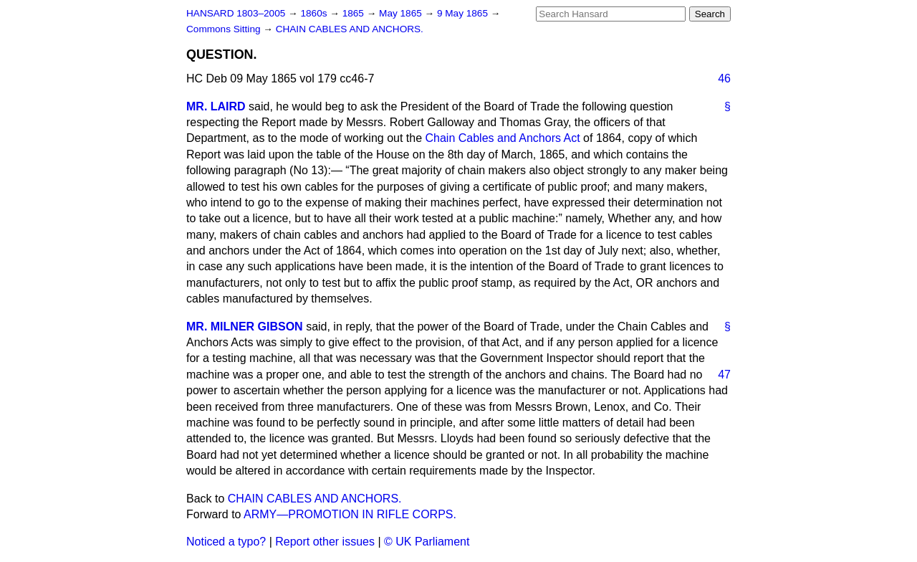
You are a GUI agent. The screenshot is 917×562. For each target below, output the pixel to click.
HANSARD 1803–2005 (235, 13)
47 (724, 374)
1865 (354, 13)
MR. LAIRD (216, 106)
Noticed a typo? (226, 541)
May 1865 (401, 13)
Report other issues (325, 541)
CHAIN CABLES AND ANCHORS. (349, 29)
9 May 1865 (464, 13)
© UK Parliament (426, 541)
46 (724, 78)
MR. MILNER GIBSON (244, 326)
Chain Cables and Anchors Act (503, 138)
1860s (315, 13)
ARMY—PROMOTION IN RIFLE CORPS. (350, 514)
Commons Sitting (224, 29)
